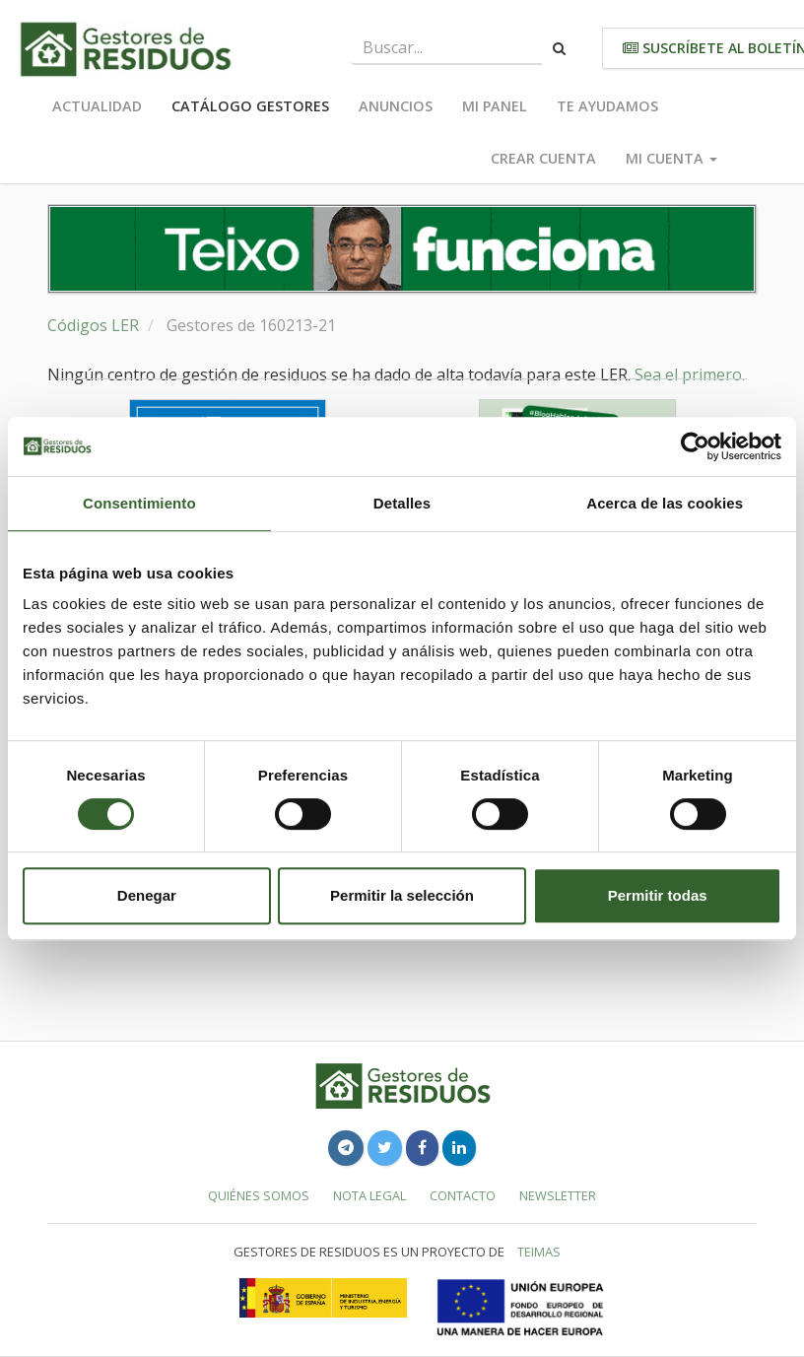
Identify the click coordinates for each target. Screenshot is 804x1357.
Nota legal (369, 1195)
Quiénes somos (258, 1195)
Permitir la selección (402, 895)
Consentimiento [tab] (139, 503)
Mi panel (494, 106)
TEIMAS (539, 1251)
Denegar (146, 895)
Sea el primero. (690, 374)
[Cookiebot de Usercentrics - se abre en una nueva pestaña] (695, 446)
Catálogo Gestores (250, 106)
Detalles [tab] (402, 503)
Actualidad (97, 106)
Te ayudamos (607, 106)
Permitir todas (657, 895)
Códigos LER (93, 325)
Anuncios (396, 106)
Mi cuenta (671, 158)
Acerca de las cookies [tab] (664, 503)
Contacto (463, 1195)
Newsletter (557, 1195)
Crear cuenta (543, 158)
